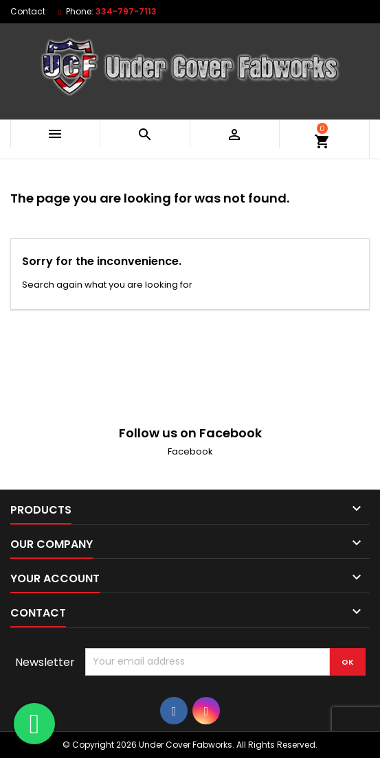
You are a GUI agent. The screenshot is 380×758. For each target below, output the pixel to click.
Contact (27, 11)
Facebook (190, 451)
